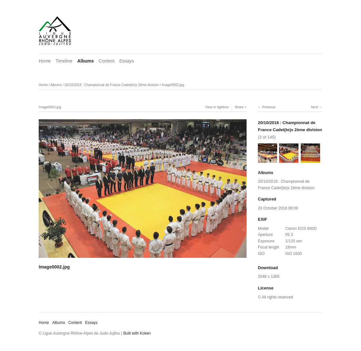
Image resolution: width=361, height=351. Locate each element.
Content (106, 60)
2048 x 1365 (268, 276)
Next (314, 107)
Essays (126, 60)
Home (45, 60)
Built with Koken (137, 333)
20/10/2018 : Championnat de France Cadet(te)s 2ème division (111, 85)
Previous (268, 107)
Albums (85, 60)
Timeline (63, 60)
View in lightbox (217, 107)
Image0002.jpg (173, 85)
